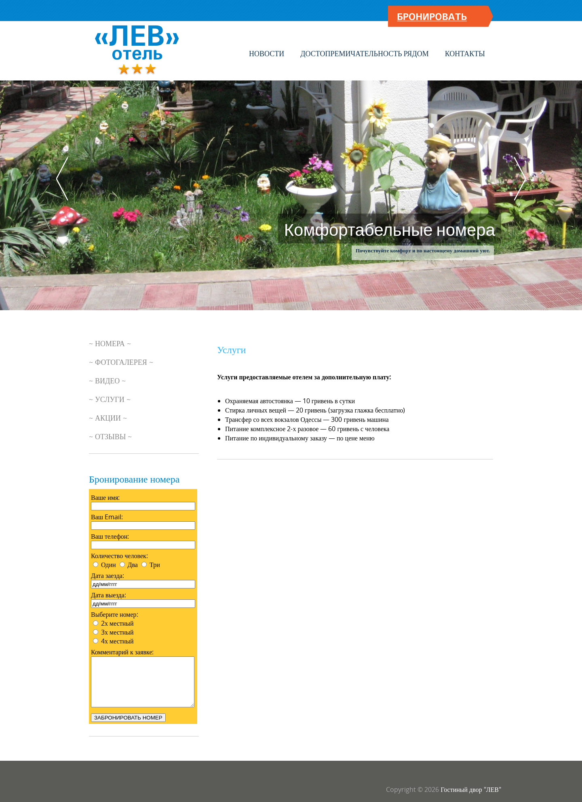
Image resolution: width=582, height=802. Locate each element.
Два (133, 564)
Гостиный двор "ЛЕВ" (471, 789)
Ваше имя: (105, 497)
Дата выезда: (108, 594)
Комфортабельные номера (389, 228)
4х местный (117, 641)
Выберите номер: (114, 614)
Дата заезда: (107, 575)
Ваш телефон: (110, 536)
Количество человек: (119, 555)
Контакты (465, 53)
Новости (266, 53)
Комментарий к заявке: (122, 652)
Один (108, 564)
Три (155, 564)
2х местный (117, 623)
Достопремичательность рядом (364, 53)
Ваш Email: (107, 516)
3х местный (117, 632)
